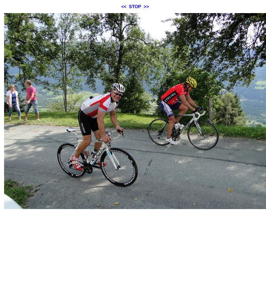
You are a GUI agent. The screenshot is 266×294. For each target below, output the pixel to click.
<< (123, 6)
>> (146, 6)
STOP (135, 6)
